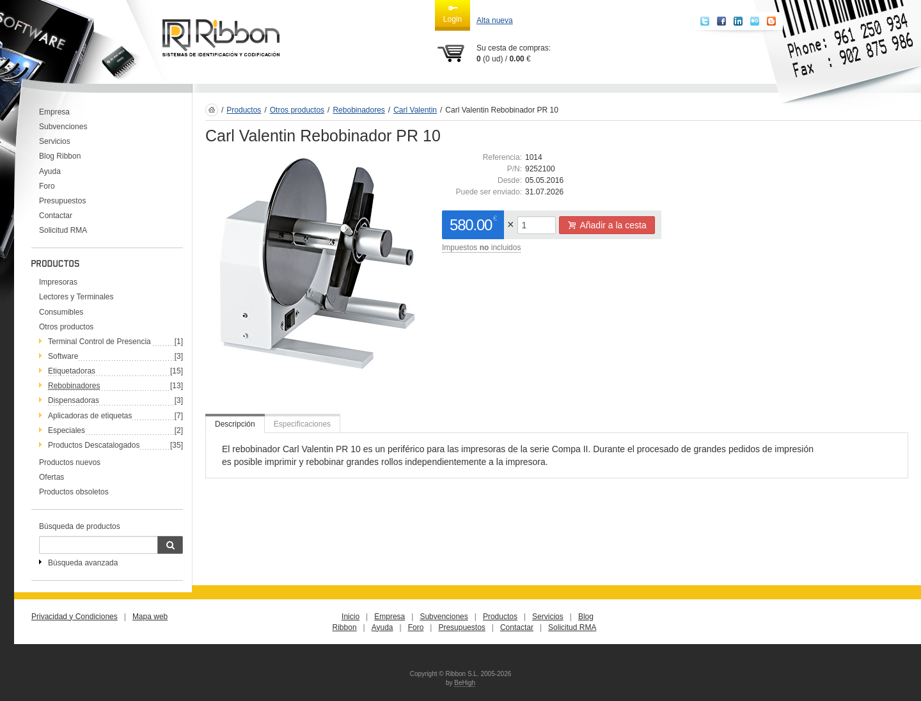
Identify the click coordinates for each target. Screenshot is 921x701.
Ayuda (50, 171)
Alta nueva (494, 20)
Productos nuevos (69, 462)
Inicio (350, 616)
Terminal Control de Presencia (99, 341)
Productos (243, 110)
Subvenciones (63, 126)
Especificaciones (302, 424)
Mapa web (150, 616)
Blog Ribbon (60, 156)
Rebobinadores (74, 385)
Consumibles (61, 312)
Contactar (55, 215)
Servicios (54, 141)
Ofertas (51, 477)
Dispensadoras (73, 400)
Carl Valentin (415, 110)
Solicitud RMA (63, 230)
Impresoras (58, 282)
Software (63, 356)
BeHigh (464, 682)
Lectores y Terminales (76, 296)
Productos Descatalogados (93, 445)
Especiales (66, 430)
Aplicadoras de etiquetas (90, 415)
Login (452, 13)
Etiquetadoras (71, 370)
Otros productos (66, 326)
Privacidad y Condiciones (74, 616)
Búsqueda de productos (79, 526)
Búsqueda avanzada (83, 562)
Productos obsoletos (74, 491)
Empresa (54, 111)
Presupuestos (62, 200)
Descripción (235, 424)
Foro (47, 186)
